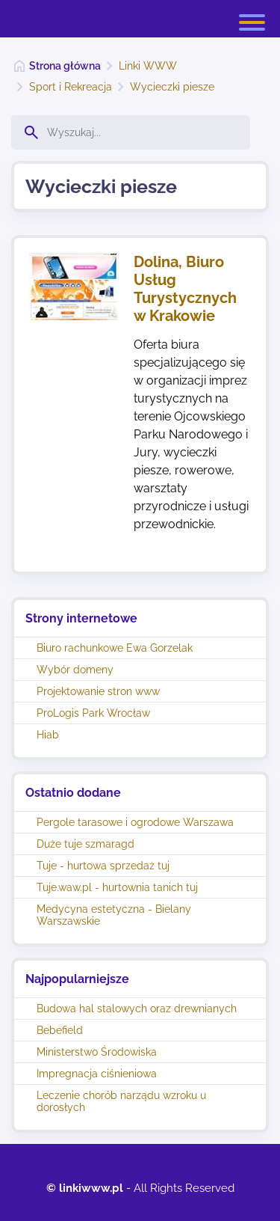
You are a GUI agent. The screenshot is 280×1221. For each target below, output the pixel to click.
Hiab (48, 735)
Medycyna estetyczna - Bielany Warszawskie (114, 915)
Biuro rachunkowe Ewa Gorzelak (115, 648)
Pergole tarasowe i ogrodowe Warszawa (135, 822)
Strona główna (65, 66)
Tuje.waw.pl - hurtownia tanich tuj (117, 887)
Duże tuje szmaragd (85, 844)
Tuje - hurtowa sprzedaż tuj (103, 866)
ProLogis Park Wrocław (93, 713)
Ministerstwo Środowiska (97, 1052)
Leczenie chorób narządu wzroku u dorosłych (121, 1101)
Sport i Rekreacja (70, 87)
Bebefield (60, 1030)
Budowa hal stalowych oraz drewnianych (137, 1009)
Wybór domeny (75, 670)
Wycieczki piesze (172, 87)
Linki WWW (148, 66)
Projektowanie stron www (98, 691)
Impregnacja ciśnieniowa (97, 1074)
